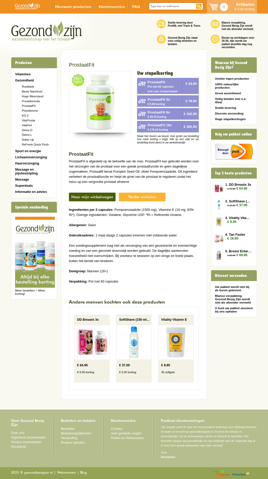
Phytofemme (30, 110)
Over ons (17, 433)
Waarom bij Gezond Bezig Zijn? (231, 65)
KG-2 (25, 115)
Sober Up (28, 139)
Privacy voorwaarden (26, 442)
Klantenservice (112, 6)
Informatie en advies (31, 192)
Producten (23, 62)
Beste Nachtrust (32, 91)
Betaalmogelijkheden (76, 433)
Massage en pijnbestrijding (26, 171)
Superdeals (24, 186)
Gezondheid (24, 80)
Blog (83, 472)
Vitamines (22, 74)
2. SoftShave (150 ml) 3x (238, 201)
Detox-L (27, 134)
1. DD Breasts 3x (238, 184)
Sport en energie (28, 151)
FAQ (136, 6)
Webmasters (66, 472)
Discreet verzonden (231, 275)
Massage (22, 179)
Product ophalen (73, 442)
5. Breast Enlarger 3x (238, 251)
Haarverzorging (27, 163)
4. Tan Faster (235, 234)
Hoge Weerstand (32, 96)
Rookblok (28, 86)
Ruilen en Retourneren (127, 438)
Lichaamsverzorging (31, 157)
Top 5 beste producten (233, 173)
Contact (116, 429)
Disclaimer (18, 447)
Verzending (69, 438)
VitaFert (27, 125)
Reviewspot (240, 474)
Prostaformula (31, 101)
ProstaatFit (29, 105)
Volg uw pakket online (233, 134)
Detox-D (27, 130)
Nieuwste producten (73, 6)
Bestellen (68, 429)
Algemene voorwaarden (28, 437)
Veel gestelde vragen (126, 433)
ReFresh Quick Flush (35, 144)
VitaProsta (28, 120)
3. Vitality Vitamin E (238, 218)
